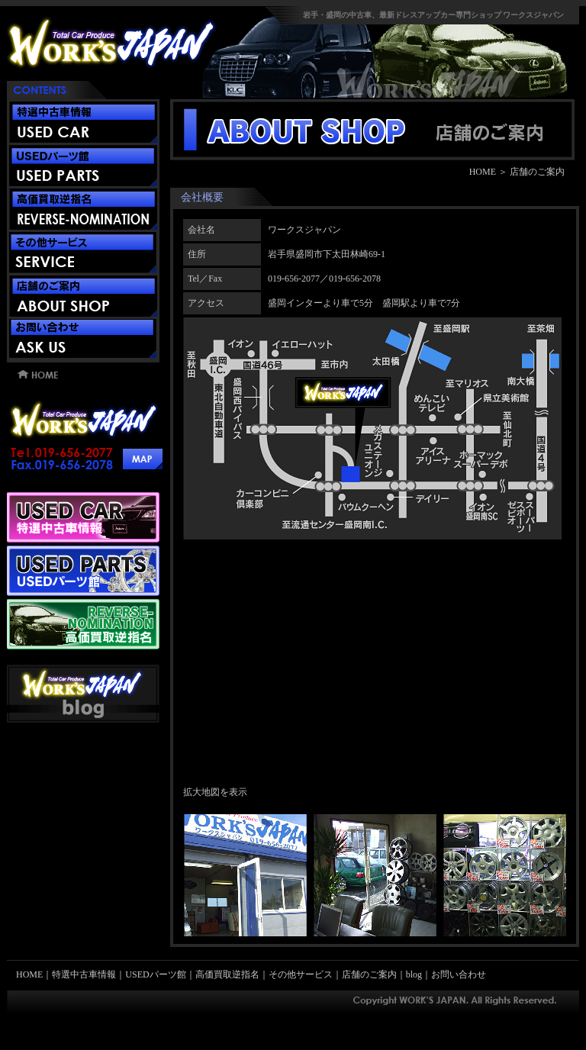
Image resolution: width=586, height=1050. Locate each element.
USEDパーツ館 (155, 974)
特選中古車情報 (84, 974)
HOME (482, 171)
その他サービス (301, 974)
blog (414, 974)
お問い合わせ (458, 974)
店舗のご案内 (369, 974)
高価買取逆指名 (227, 974)
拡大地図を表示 (215, 792)
